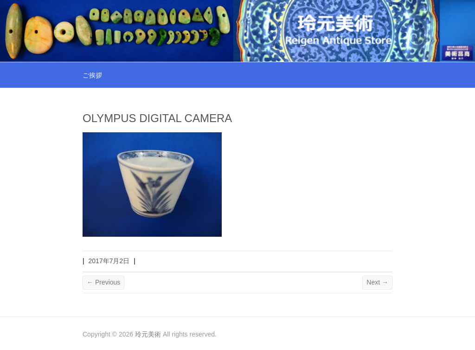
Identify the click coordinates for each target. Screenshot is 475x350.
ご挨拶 (92, 75)
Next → (377, 282)
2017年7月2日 (109, 261)
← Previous (103, 282)
